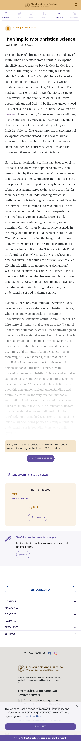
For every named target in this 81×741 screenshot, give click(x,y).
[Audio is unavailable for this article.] (19, 15)
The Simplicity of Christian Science (40, 39)
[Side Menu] (4, 5)
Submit (23, 554)
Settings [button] (10, 633)
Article (16, 28)
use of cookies (32, 716)
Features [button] (10, 620)
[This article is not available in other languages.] (74, 15)
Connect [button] (10, 601)
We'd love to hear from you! (37, 537)
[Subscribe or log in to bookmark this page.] (45, 15)
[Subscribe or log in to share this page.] (31, 15)
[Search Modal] (76, 5)
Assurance (20, 498)
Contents (37, 517)
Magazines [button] (11, 608)
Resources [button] (11, 627)
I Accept (40, 726)
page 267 (10, 114)
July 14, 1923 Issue (30, 28)
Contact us (40, 590)
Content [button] (10, 614)
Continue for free (40, 458)
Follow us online (34, 653)
